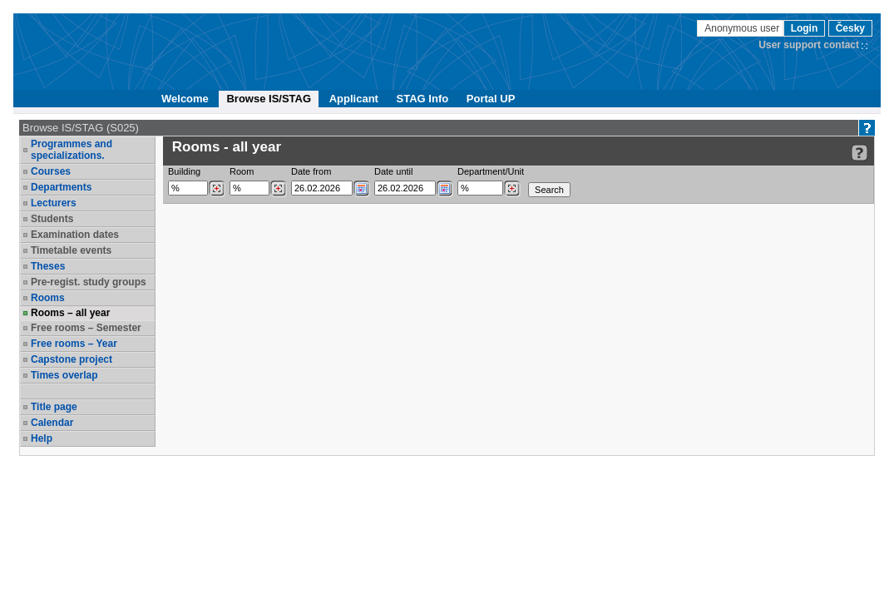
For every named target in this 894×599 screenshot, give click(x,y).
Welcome (185, 98)
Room (242, 171)
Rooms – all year (70, 313)
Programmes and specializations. (71, 149)
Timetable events (71, 250)
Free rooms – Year (74, 343)
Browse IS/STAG (268, 98)
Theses (48, 266)
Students (52, 219)
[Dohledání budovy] (216, 189)
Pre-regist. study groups (88, 282)
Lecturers (54, 203)
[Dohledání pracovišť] (512, 189)
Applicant (353, 98)
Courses (51, 171)
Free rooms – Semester (86, 328)
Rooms (48, 298)
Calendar (52, 422)
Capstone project (71, 359)
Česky (850, 28)
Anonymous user (743, 28)
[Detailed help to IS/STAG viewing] (859, 152)
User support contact (808, 45)
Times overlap (64, 375)
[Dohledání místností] (278, 189)
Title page (54, 407)
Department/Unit (490, 171)
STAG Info (423, 98)
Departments (61, 187)
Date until (393, 171)
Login (804, 28)
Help (41, 438)
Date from (311, 171)
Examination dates (75, 234)
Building (184, 171)
